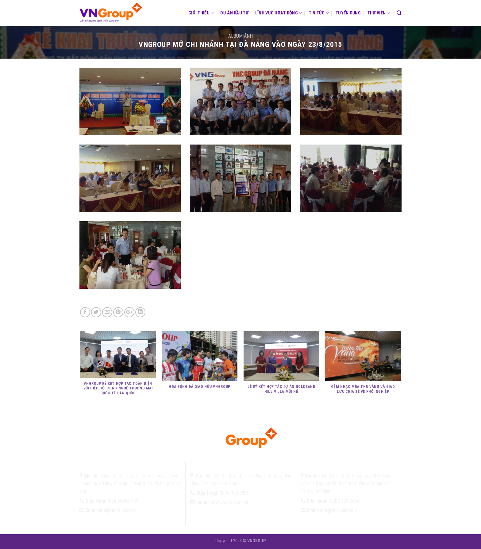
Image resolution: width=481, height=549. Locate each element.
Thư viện (378, 13)
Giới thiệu (201, 13)
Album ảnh (240, 36)
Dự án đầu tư (234, 13)
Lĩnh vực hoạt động (278, 13)
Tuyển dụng (348, 13)
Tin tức (319, 13)
